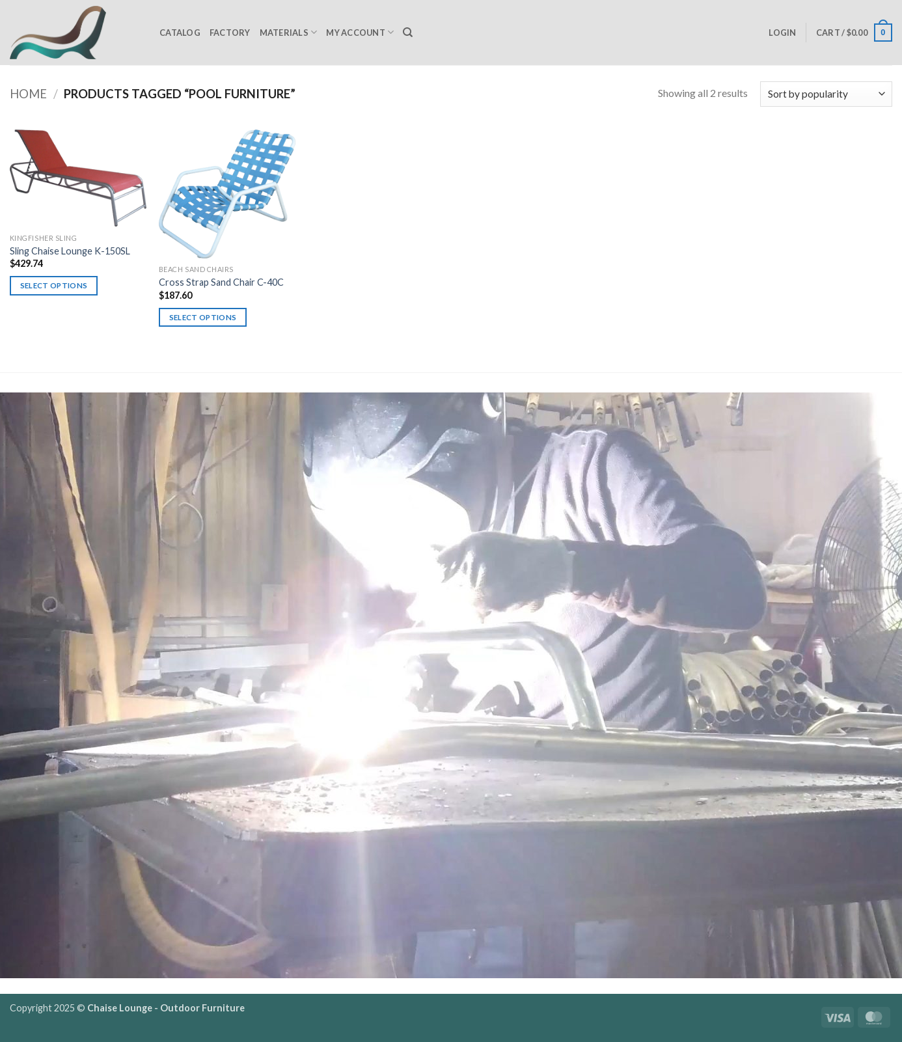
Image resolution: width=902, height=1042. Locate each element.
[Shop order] (826, 94)
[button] (782, 32)
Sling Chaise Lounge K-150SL (70, 250)
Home (28, 94)
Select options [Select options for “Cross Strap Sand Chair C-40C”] (203, 317)
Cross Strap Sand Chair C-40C (221, 282)
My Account (360, 32)
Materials (289, 32)
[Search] (408, 32)
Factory (230, 32)
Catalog (179, 32)
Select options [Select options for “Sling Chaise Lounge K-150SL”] (54, 285)
